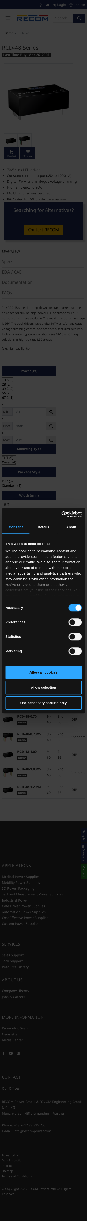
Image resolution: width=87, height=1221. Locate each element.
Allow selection (43, 687)
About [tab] (71, 527)
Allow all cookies (43, 672)
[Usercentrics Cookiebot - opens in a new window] (62, 514)
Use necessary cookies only (43, 703)
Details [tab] (43, 527)
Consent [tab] (16, 527)
